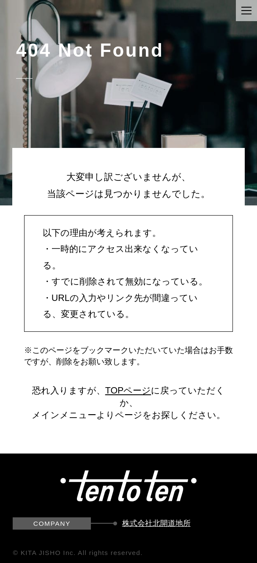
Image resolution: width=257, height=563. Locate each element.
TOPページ (128, 390)
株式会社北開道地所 (156, 523)
